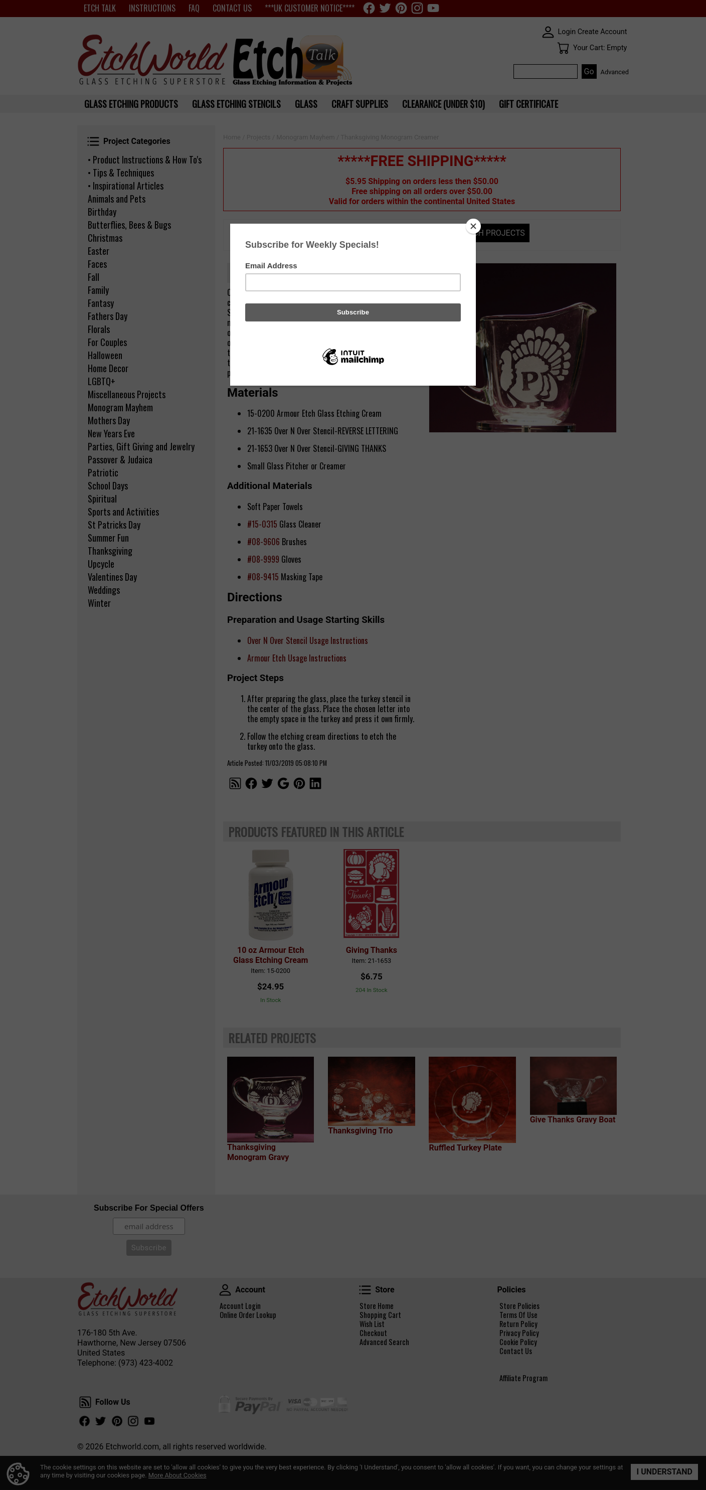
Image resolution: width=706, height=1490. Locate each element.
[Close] (473, 226)
